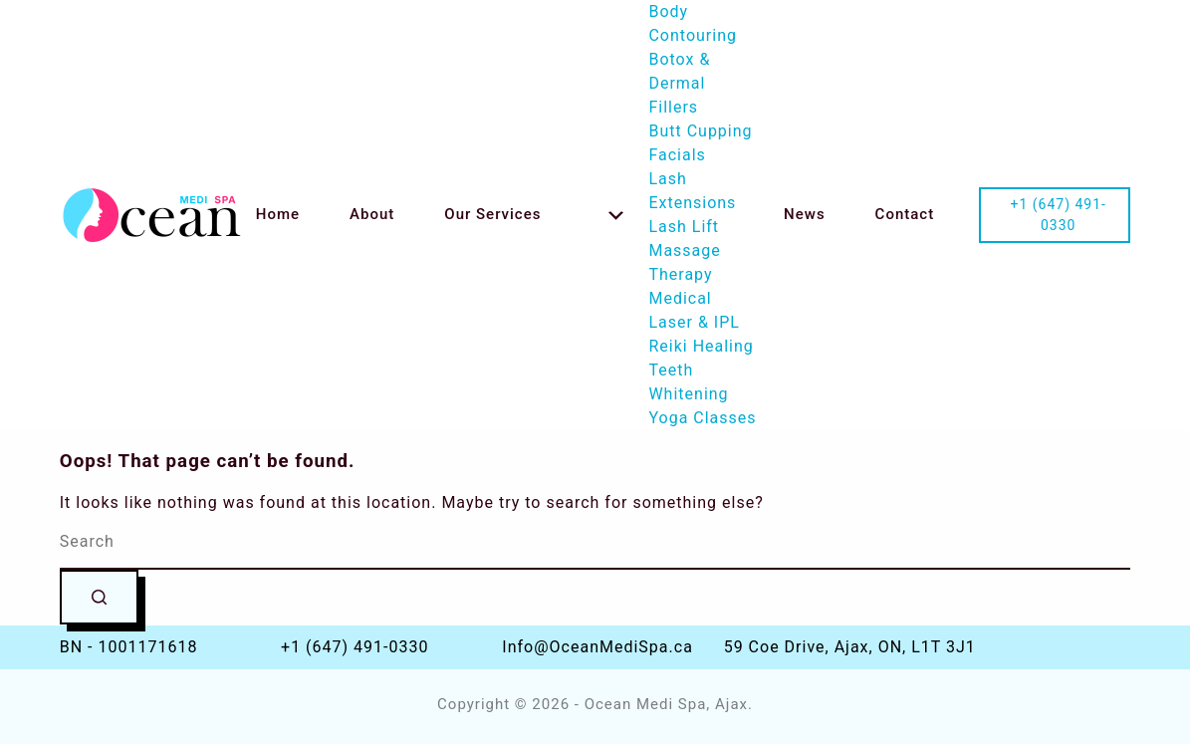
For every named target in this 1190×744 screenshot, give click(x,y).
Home (278, 214)
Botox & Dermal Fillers (679, 83)
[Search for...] (595, 542)
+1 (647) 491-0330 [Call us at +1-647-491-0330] (1058, 214)
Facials (676, 154)
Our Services (533, 214)
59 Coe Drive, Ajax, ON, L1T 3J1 (850, 646)
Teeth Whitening (688, 382)
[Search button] (99, 597)
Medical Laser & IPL (693, 310)
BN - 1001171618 (129, 646)
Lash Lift (683, 226)
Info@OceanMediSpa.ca (597, 646)
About (372, 214)
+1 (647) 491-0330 (354, 646)
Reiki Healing (700, 346)
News (805, 214)
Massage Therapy (684, 262)
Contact (905, 214)
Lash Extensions (692, 190)
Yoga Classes (702, 417)
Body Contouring (692, 23)
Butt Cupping (700, 131)
